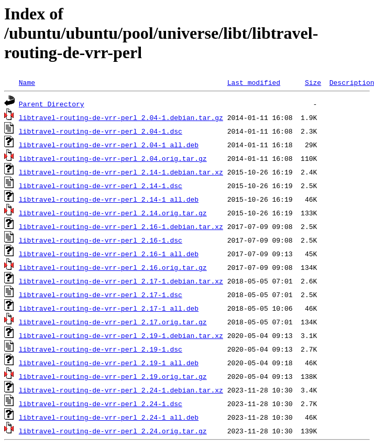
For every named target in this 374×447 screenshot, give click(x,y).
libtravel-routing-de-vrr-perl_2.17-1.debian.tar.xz (121, 281)
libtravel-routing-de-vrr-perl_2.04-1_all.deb (109, 144)
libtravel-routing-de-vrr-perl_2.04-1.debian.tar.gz (121, 117)
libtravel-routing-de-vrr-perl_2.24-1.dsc (100, 403)
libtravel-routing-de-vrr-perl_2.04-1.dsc (100, 131)
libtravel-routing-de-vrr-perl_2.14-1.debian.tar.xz (121, 172)
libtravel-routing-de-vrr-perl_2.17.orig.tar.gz (113, 321)
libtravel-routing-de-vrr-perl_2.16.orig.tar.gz (113, 267)
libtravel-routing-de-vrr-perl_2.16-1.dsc (100, 240)
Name (27, 82)
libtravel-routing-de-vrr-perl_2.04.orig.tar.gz (113, 158)
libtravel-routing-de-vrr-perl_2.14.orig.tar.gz (113, 212)
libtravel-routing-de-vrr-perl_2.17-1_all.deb (109, 308)
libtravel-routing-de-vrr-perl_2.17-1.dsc (100, 294)
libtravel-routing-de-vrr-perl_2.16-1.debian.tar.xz (121, 226)
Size (313, 82)
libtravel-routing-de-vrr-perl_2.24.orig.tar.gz (113, 430)
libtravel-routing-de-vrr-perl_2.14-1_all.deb (109, 199)
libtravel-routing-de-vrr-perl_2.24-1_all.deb (109, 417)
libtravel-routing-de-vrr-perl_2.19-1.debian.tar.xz (121, 335)
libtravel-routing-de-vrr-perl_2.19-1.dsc (100, 349)
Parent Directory (51, 103)
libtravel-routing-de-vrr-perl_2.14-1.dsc (100, 185)
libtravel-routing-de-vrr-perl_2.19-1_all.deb (109, 362)
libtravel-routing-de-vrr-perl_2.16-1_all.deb (109, 253)
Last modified (253, 82)
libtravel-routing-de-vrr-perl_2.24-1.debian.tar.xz (121, 390)
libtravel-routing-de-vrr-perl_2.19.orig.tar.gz (113, 376)
